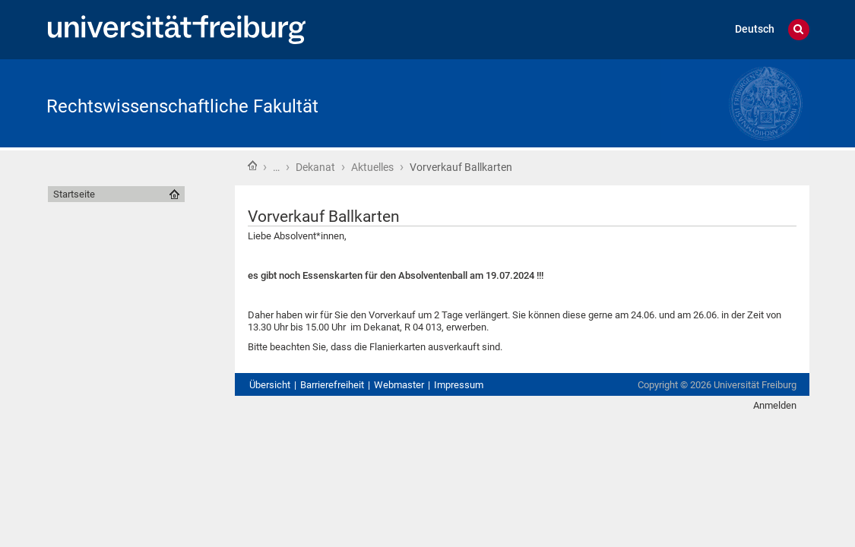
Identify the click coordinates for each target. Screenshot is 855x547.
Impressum (458, 384)
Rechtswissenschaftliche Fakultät (182, 106)
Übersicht (269, 384)
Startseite (252, 165)
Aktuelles (372, 167)
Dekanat (315, 167)
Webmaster (399, 384)
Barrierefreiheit (332, 384)
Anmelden (774, 405)
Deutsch (754, 29)
